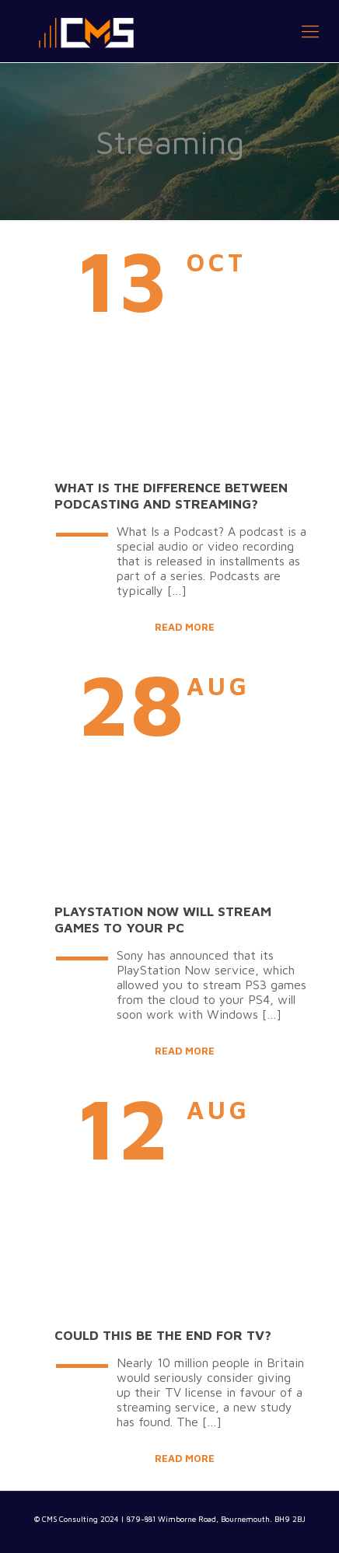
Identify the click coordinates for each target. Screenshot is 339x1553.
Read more (185, 627)
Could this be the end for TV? (162, 1335)
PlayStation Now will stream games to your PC (162, 920)
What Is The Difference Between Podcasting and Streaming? (171, 496)
